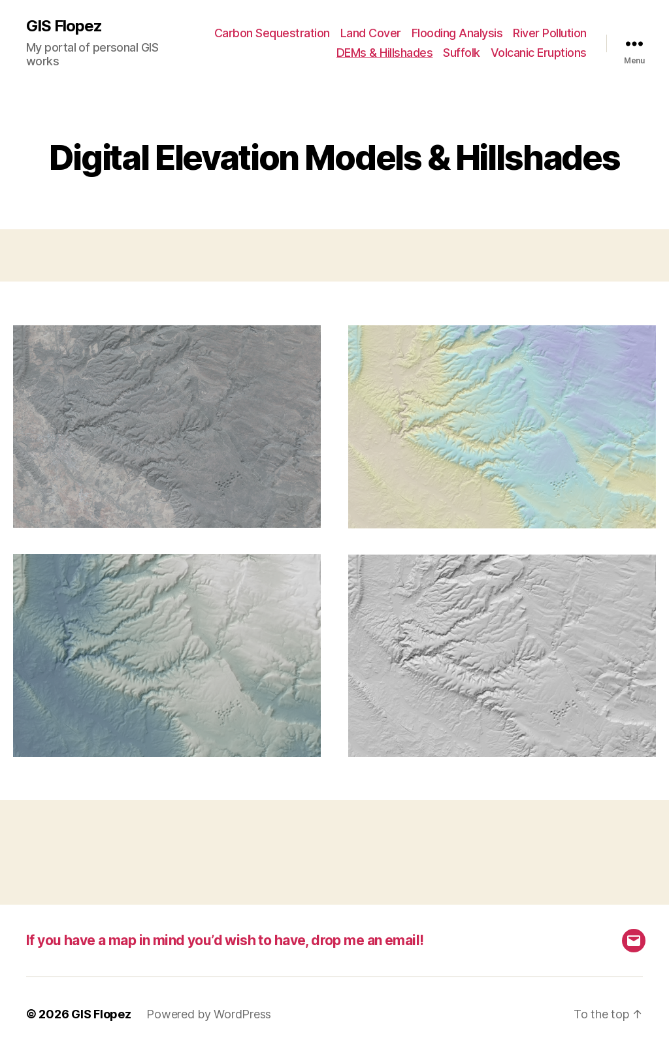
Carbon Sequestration (272, 33)
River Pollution (550, 33)
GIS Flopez (64, 26)
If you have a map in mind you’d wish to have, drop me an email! (224, 940)
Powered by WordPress (208, 1014)
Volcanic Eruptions (539, 52)
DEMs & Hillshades (384, 52)
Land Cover (370, 33)
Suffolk (461, 52)
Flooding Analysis (457, 33)
